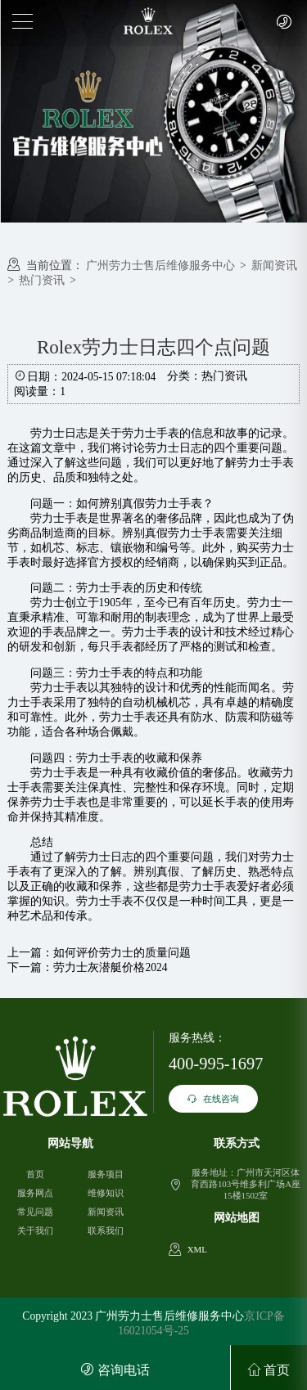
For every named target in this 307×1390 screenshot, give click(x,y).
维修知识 (106, 1193)
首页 (35, 1174)
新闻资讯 (274, 265)
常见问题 (35, 1212)
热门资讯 (42, 280)
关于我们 (35, 1230)
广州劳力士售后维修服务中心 (160, 265)
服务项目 (106, 1174)
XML (197, 1249)
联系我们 (106, 1230)
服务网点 (35, 1193)
